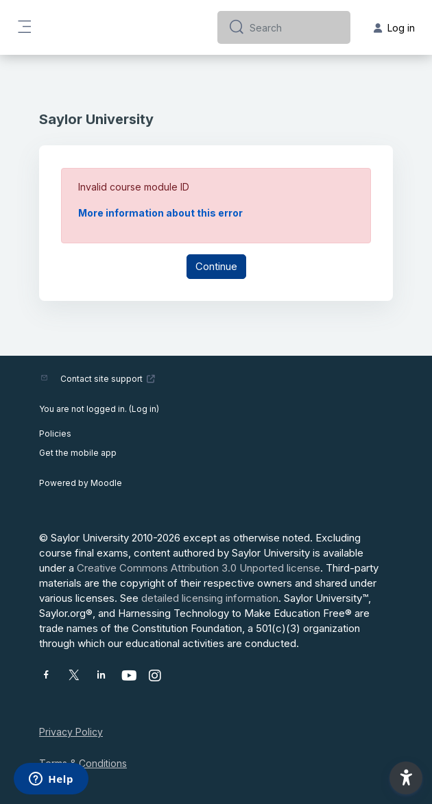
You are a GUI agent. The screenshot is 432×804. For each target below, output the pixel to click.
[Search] (294, 27)
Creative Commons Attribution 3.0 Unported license (198, 567)
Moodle (106, 483)
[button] (405, 778)
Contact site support (108, 379)
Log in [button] (394, 28)
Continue (216, 266)
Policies (55, 433)
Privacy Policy (71, 732)
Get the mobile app (78, 453)
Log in (144, 409)
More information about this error (160, 213)
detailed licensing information (209, 598)
